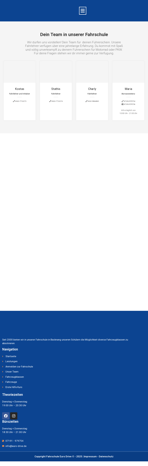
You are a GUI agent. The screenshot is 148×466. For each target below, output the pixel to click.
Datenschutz (106, 456)
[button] (82, 11)
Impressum (90, 456)
